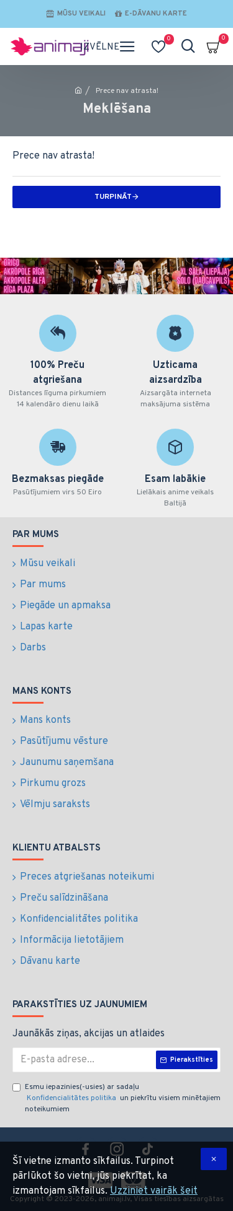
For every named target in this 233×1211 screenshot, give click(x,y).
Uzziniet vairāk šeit (154, 1191)
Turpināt (113, 197)
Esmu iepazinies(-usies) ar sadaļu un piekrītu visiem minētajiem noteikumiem (116, 1098)
